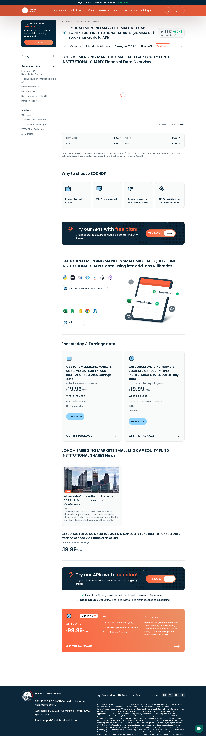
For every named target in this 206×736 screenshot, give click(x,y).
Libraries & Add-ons (98, 46)
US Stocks (26, 115)
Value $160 (89, 617)
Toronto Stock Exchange (33, 124)
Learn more (122, 2)
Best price (162, 46)
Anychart (181, 124)
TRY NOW (38, 42)
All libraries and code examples (84, 289)
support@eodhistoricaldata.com (60, 720)
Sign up (178, 10)
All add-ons (73, 322)
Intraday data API (29, 100)
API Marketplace (107, 10)
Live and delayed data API (34, 96)
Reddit (123, 695)
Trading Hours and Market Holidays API (38, 80)
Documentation (30, 66)
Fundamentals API (30, 86)
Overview (75, 46)
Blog (135, 695)
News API (146, 46)
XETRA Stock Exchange (32, 129)
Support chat (106, 695)
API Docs (59, 10)
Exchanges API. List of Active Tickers (31, 73)
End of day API (28, 91)
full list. (167, 635)
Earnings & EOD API (125, 46)
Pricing (25, 56)
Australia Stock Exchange (33, 119)
